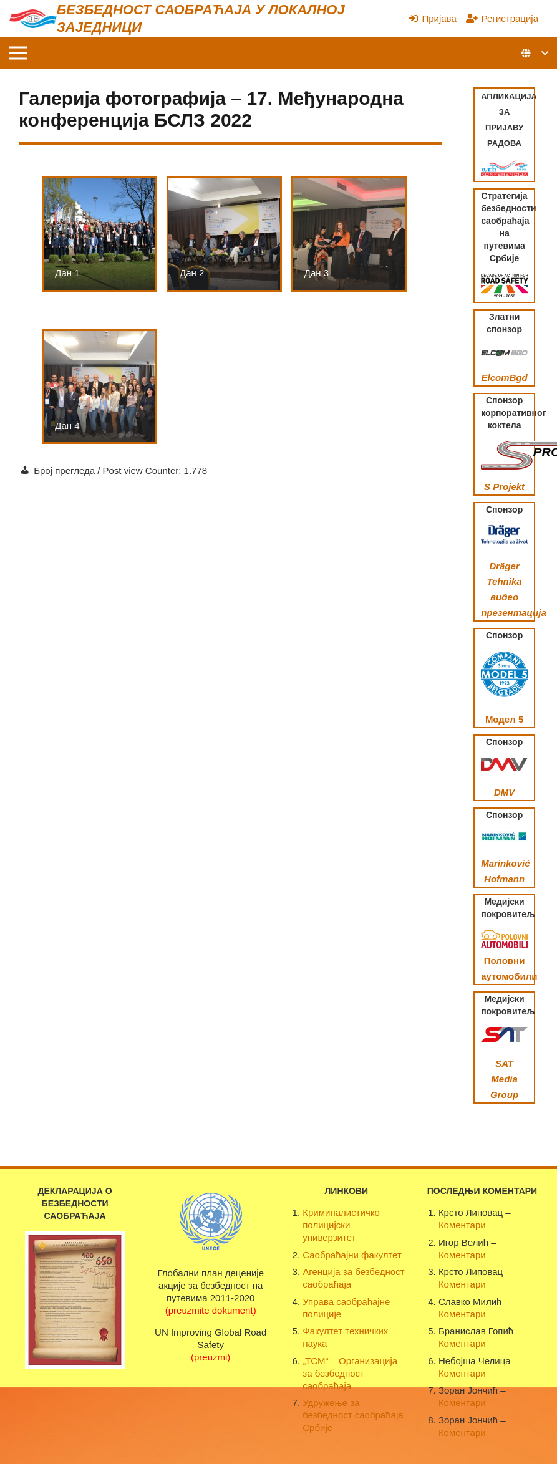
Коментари (462, 1225)
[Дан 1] (100, 234)
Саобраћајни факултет (352, 1255)
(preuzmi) (210, 1357)
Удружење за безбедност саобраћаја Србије (353, 1415)
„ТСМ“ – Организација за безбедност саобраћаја (350, 1373)
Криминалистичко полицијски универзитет (341, 1225)
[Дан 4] (100, 387)
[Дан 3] (349, 234)
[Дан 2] (224, 234)
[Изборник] (18, 53)
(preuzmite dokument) (210, 1310)
